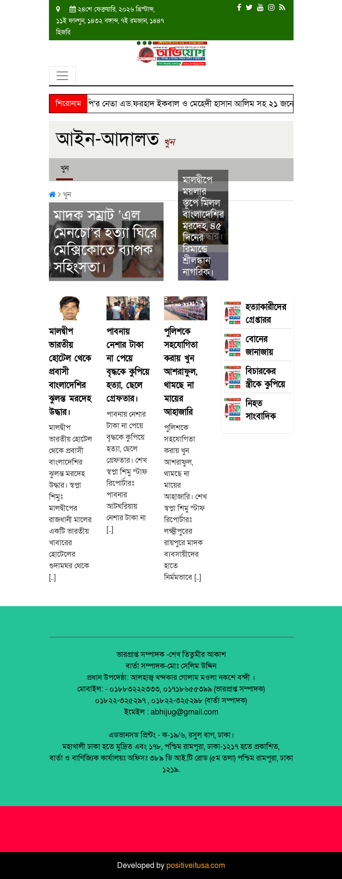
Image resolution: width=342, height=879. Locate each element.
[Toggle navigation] (62, 75)
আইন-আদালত (107, 139)
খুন (169, 142)
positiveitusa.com (195, 865)
